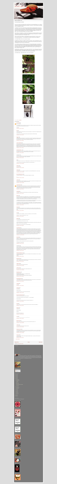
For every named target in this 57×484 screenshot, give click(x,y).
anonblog (18, 283)
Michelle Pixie (18, 258)
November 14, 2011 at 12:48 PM (20, 182)
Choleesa (18, 165)
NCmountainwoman (19, 278)
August (17, 388)
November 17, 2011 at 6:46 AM (20, 285)
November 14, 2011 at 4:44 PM (20, 193)
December (17, 379)
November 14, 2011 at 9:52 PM (20, 225)
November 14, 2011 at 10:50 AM (20, 163)
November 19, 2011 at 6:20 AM (20, 337)
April (16, 392)
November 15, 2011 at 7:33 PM (20, 256)
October (17, 386)
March (17, 393)
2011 (16, 378)
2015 (16, 374)
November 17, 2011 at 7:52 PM (20, 318)
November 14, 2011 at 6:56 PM (20, 210)
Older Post (40, 342)
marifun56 (18, 191)
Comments (16, 371)
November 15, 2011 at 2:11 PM (20, 250)
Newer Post (17, 342)
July (16, 389)
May (16, 391)
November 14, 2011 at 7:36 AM (20, 147)
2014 (16, 375)
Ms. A (19, 354)
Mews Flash (17, 383)
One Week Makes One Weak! (19, 384)
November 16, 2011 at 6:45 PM (20, 281)
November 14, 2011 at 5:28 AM (20, 140)
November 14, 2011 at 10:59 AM (20, 167)
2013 (16, 376)
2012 (16, 377)
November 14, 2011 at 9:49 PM (20, 216)
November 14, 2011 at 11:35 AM (20, 177)
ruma (17, 316)
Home (29, 342)
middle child (18, 263)
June (16, 390)
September (17, 387)
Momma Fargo (18, 320)
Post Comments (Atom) (20, 343)
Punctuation (17, 385)
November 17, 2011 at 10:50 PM (20, 322)
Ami (17, 212)
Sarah (17, 303)
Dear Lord (17, 382)
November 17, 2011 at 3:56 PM (20, 301)
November (17, 380)
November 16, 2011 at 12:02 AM (20, 265)
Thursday (17, 381)
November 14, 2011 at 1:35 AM (20, 128)
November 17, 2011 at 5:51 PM (20, 305)
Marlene (17, 195)
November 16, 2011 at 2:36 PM (20, 276)
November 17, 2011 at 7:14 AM (20, 292)
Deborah (18, 218)
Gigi (17, 130)
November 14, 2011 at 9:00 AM (20, 152)
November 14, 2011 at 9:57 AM (20, 157)
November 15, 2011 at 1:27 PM (20, 243)
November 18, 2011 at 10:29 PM (20, 332)
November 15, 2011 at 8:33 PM (20, 261)
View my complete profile (18, 359)
